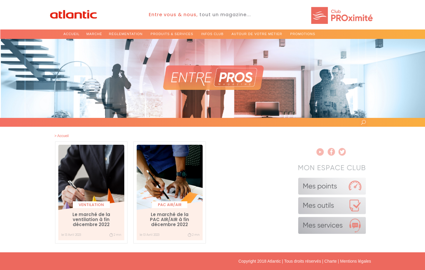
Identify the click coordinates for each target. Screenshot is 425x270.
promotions (302, 34)
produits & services (172, 34)
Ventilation (91, 205)
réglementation (126, 34)
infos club (212, 34)
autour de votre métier (256, 34)
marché (94, 34)
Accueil (72, 34)
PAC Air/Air (169, 205)
